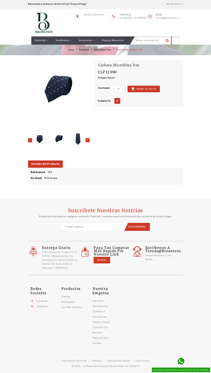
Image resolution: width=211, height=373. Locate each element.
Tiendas (96, 343)
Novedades (67, 302)
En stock (36, 178)
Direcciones (142, 360)
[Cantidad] (118, 89)
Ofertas (65, 296)
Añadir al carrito (143, 89)
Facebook (41, 301)
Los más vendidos (71, 307)
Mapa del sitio (100, 338)
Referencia (38, 172)
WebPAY (102, 260)
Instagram (42, 306)
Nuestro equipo (101, 322)
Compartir (117, 101)
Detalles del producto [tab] (45, 164)
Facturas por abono (118, 360)
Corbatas (38, 40)
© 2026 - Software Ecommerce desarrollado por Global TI (105, 366)
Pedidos (96, 360)
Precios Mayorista (110, 40)
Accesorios (83, 40)
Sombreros (60, 40)
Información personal (74, 360)
